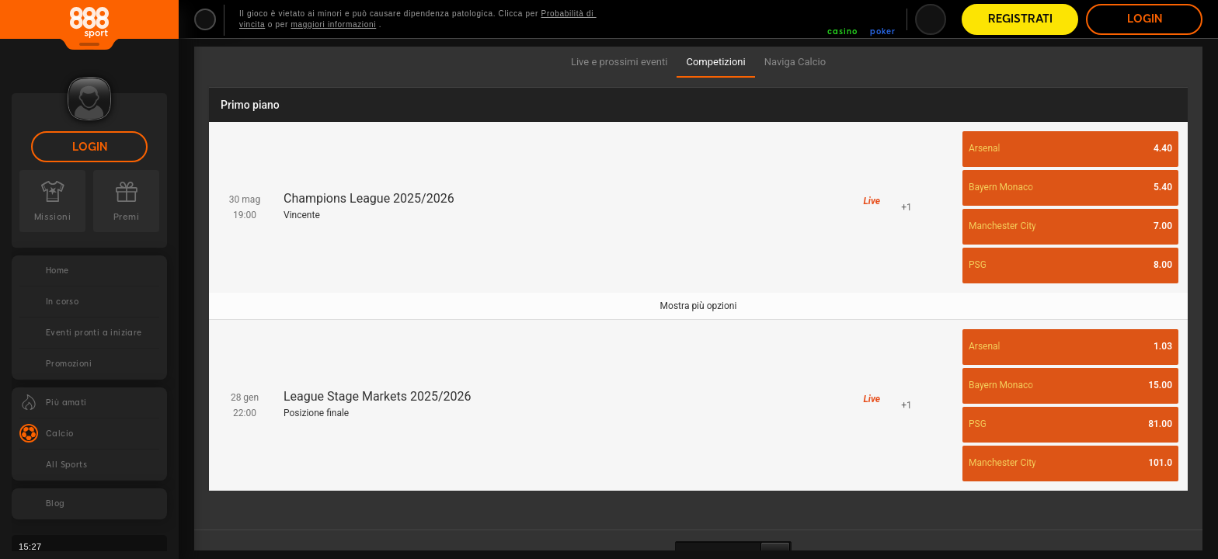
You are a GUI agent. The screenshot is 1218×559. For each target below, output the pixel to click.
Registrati (1020, 19)
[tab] (619, 62)
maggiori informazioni (334, 24)
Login (89, 147)
